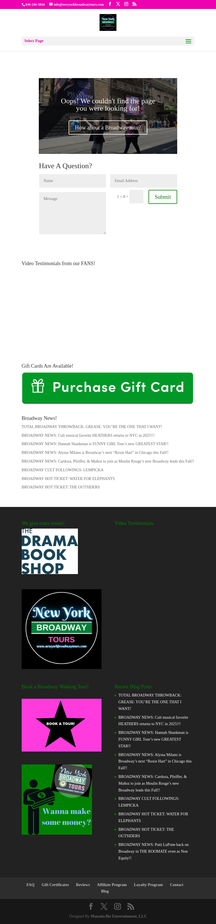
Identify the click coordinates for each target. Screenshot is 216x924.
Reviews (83, 885)
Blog (105, 891)
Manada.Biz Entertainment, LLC (119, 916)
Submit (163, 197)
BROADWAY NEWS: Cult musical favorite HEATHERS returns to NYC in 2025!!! (88, 435)
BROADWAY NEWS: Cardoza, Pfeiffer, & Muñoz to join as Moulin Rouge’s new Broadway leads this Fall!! (108, 461)
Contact (176, 885)
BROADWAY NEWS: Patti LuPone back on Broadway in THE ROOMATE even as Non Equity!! (153, 851)
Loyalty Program (148, 885)
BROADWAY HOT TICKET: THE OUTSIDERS (61, 487)
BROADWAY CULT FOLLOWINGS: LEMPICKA (63, 470)
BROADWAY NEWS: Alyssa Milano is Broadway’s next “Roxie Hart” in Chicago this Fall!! (95, 452)
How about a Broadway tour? (108, 127)
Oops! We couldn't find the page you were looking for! (108, 104)
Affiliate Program (112, 885)
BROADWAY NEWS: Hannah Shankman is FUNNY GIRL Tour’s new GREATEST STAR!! (95, 444)
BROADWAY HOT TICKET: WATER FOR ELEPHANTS (68, 479)
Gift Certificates (55, 885)
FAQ (30, 885)
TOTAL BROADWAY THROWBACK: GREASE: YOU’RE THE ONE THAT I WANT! (92, 427)
